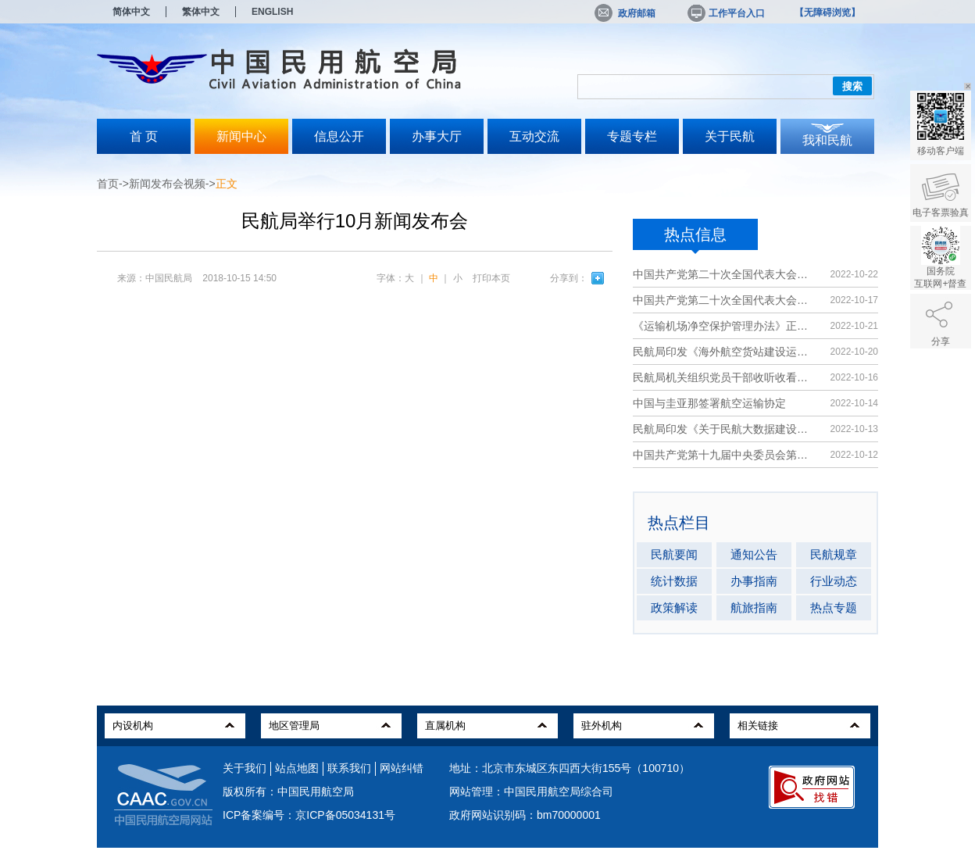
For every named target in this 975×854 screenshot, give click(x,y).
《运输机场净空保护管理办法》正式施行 (724, 326)
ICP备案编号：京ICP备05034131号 (309, 815)
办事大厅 (437, 136)
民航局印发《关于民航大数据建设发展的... (724, 429)
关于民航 (730, 136)
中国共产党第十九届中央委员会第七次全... (724, 454)
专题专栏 (632, 136)
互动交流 (534, 136)
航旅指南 (753, 607)
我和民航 (827, 140)
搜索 (852, 86)
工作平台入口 (725, 13)
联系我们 (349, 768)
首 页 (144, 136)
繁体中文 (201, 11)
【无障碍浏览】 (827, 12)
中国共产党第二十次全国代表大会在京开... (724, 300)
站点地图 (297, 768)
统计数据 (674, 581)
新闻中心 (241, 136)
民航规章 (833, 554)
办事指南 (753, 581)
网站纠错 (401, 768)
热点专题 (833, 607)
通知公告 (753, 554)
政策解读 (674, 607)
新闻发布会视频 (167, 183)
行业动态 (833, 581)
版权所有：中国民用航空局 (288, 791)
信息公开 (339, 136)
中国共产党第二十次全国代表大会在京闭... (724, 274)
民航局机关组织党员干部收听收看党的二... (724, 377)
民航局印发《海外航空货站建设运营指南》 (724, 351)
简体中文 (131, 11)
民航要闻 (674, 554)
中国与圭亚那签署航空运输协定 (709, 403)
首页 (108, 183)
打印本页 (491, 278)
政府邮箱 (625, 13)
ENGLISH (272, 11)
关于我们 (244, 768)
